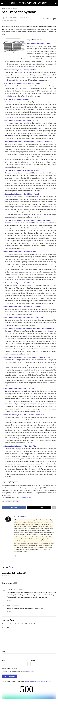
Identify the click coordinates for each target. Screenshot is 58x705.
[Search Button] (56, 3)
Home (3, 8)
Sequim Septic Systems (12, 501)
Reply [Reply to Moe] (10, 611)
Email (4, 660)
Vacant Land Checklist (11, 8)
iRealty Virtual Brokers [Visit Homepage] (32, 2)
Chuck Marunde (12, 17)
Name (4, 652)
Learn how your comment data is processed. (38, 681)
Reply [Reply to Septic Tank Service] (10, 600)
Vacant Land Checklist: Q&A (14, 573)
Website (32, 660)
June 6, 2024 (23, 17)
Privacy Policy (30, 671)
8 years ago (24, 589)
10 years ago (15, 605)
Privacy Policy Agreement (10, 669)
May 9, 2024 (5, 575)
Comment (5, 628)
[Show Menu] (2, 3)
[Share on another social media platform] (54, 507)
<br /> (29, 692)
